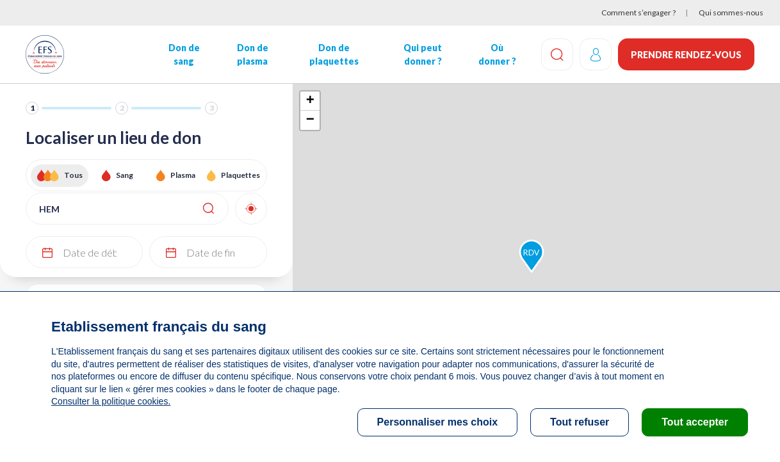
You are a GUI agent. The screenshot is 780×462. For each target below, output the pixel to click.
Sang (124, 175)
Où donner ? (497, 54)
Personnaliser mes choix (437, 422)
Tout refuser (579, 422)
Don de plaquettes (334, 54)
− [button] (310, 120)
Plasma (182, 175)
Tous (73, 175)
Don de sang (184, 54)
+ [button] (310, 101)
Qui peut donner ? (422, 54)
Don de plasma (252, 54)
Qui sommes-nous (731, 12)
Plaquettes (240, 175)
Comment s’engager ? (638, 12)
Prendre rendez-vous (686, 54)
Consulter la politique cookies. (110, 401)
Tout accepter (695, 422)
